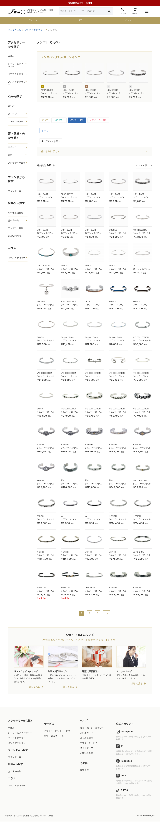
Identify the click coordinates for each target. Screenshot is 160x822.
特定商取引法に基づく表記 (41, 816)
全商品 (11, 56)
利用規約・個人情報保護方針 (17, 816)
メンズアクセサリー (16, 83)
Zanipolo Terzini (67, 337)
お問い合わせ (86, 753)
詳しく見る (34, 687)
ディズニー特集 (15, 228)
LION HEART (68, 90)
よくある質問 (86, 738)
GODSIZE (113, 230)
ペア (80, 20)
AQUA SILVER (47, 90)
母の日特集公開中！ (80, 3)
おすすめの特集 (15, 213)
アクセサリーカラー (16, 163)
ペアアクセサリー (16, 74)
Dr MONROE (138, 552)
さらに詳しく (50, 151)
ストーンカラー (15, 121)
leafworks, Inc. (149, 816)
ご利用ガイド (86, 733)
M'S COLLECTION (68, 302)
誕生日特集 (13, 220)
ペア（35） (59, 120)
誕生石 (11, 106)
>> (106, 613)
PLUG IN (112, 302)
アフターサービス (89, 743)
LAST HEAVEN (43, 266)
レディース (32, 20)
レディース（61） (99, 120)
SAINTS (64, 266)
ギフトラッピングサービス (57, 731)
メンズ (128, 20)
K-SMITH (41, 445)
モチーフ (12, 147)
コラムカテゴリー (16, 257)
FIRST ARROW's (140, 480)
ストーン (12, 114)
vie (134, 266)
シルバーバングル (49, 93)
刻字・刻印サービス (54, 736)
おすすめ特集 (14, 771)
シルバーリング (92, 376)
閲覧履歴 (84, 771)
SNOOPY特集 (15, 236)
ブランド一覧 (14, 191)
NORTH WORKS (140, 230)
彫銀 (63, 480)
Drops (87, 302)
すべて (45, 120)
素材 (10, 155)
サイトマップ (86, 748)
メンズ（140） (77, 120)
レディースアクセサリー (16, 65)
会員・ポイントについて (92, 728)
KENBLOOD (42, 588)
